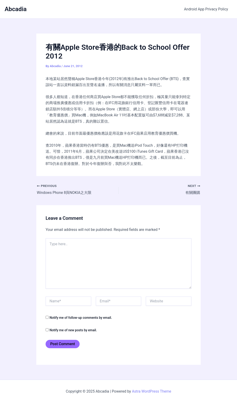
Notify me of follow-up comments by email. (81, 317)
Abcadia (16, 9)
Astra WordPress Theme (152, 391)
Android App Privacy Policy (207, 9)
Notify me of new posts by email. (73, 330)
